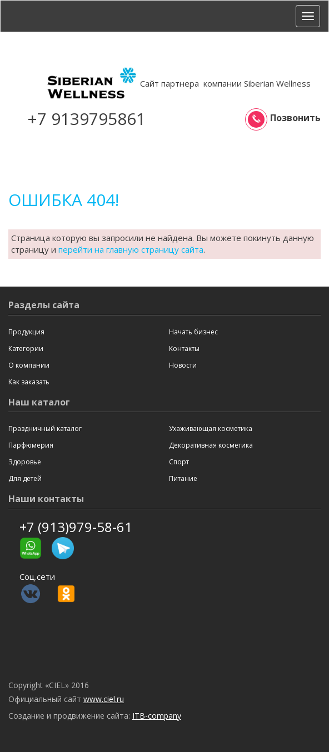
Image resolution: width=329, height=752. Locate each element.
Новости (183, 365)
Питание (183, 478)
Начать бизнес (193, 332)
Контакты (184, 348)
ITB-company (156, 715)
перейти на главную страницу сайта (130, 249)
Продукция (26, 332)
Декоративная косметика (211, 445)
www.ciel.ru (103, 699)
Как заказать (28, 382)
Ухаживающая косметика (210, 428)
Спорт (179, 462)
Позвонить (284, 118)
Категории (25, 348)
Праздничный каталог (45, 428)
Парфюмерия (30, 445)
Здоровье (24, 462)
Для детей (25, 478)
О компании (28, 365)
